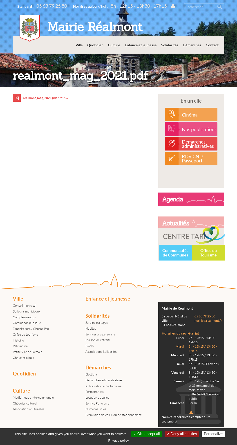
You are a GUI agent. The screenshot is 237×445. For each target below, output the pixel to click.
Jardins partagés (96, 322)
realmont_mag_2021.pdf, (40, 98)
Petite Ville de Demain (27, 352)
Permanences (94, 391)
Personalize (213, 434)
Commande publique (27, 323)
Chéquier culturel (25, 403)
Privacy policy (118, 440)
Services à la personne (100, 334)
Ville (79, 45)
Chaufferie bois (23, 358)
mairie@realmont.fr (208, 320)
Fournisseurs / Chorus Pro (31, 328)
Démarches (192, 45)
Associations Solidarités (101, 351)
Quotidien (95, 45)
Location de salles (97, 397)
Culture (114, 45)
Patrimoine (20, 346)
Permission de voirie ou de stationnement (113, 415)
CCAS (89, 346)
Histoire (18, 340)
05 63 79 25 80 (51, 6)
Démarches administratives (103, 380)
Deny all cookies (182, 434)
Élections (91, 374)
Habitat (90, 328)
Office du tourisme (25, 334)
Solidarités (169, 45)
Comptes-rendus (24, 317)
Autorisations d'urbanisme (103, 386)
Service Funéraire (97, 403)
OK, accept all (146, 434)
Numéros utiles (95, 409)
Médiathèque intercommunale (33, 397)
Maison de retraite (98, 340)
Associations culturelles (28, 409)
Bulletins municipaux (26, 311)
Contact (212, 45)
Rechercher (219, 6)
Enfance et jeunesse (141, 45)
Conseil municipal (24, 305)
